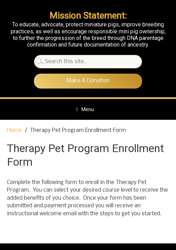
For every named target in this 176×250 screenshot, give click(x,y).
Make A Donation (88, 81)
